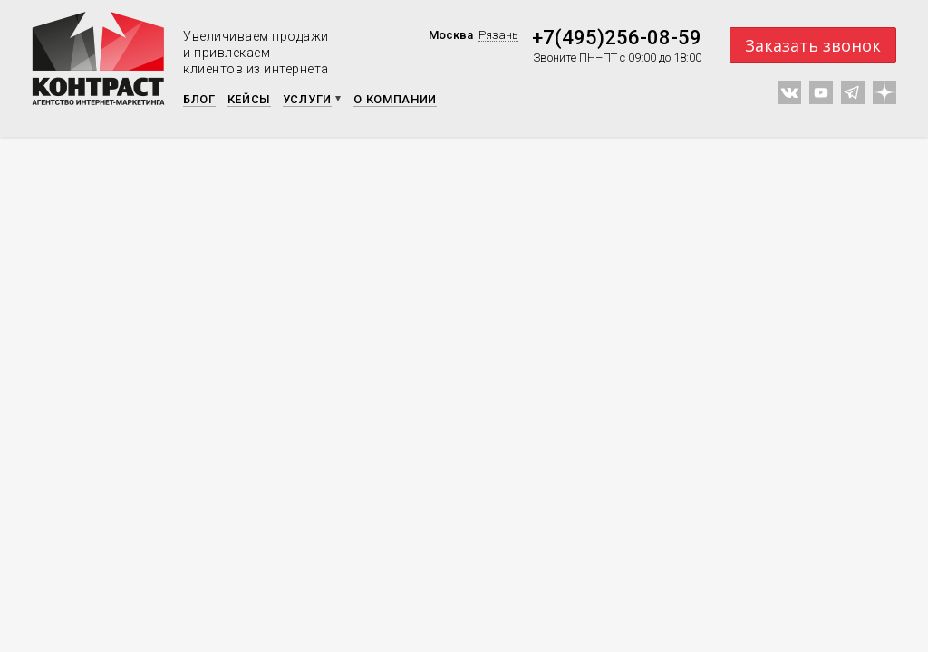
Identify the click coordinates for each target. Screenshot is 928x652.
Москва (451, 35)
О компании (395, 99)
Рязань (498, 35)
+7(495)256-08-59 (616, 38)
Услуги (307, 99)
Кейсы (249, 99)
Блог (199, 99)
